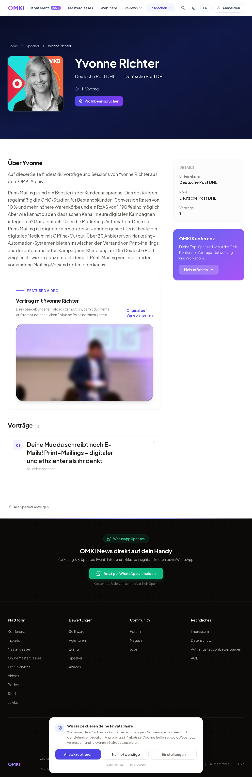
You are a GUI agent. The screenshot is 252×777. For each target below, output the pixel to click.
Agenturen (77, 640)
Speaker (32, 46)
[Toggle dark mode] (193, 7)
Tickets (14, 640)
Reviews (133, 8)
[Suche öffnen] (183, 7)
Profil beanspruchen (99, 101)
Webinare (108, 8)
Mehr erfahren (199, 269)
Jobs (134, 649)
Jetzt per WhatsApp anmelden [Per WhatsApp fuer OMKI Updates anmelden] (126, 573)
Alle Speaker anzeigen (28, 507)
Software (76, 631)
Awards (75, 667)
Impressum (200, 631)
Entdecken (161, 8)
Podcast (15, 684)
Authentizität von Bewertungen (216, 649)
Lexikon (14, 702)
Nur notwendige (126, 756)
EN (205, 7)
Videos (13, 675)
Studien (14, 693)
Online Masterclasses (25, 658)
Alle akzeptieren (78, 756)
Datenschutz (201, 640)
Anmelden (228, 8)
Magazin (136, 640)
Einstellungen (174, 756)
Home (13, 46)
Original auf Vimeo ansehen (139, 312)
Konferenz (46, 8)
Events (74, 649)
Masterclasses (80, 8)
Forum (135, 631)
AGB (195, 658)
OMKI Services (19, 667)
